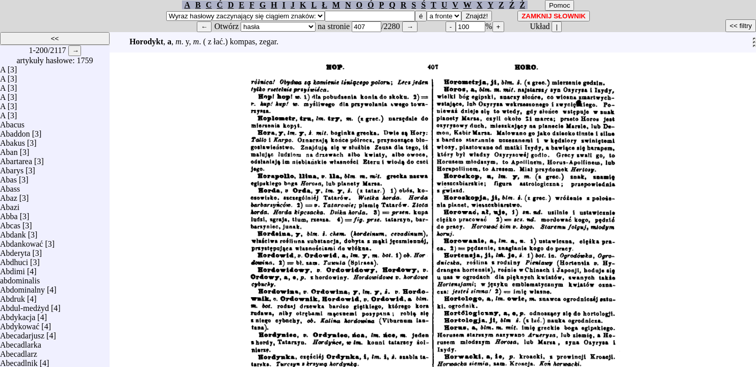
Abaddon (15, 131)
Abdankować (21, 241)
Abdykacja (17, 314)
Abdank (13, 232)
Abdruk (12, 296)
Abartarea (16, 158)
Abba (9, 213)
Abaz (8, 195)
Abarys (11, 168)
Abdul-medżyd (24, 305)
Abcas (10, 223)
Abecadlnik (19, 360)
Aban (9, 149)
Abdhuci (14, 259)
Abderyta (15, 250)
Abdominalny (22, 287)
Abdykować (19, 324)
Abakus (12, 140)
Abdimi (12, 269)
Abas (8, 177)
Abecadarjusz (22, 333)
